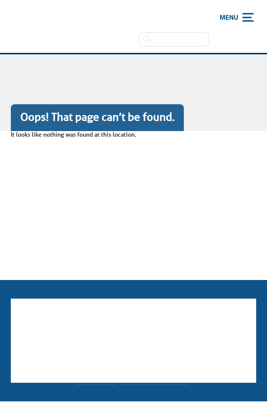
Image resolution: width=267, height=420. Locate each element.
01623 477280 (137, 331)
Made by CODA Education (154, 379)
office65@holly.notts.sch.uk (141, 344)
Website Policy (96, 379)
